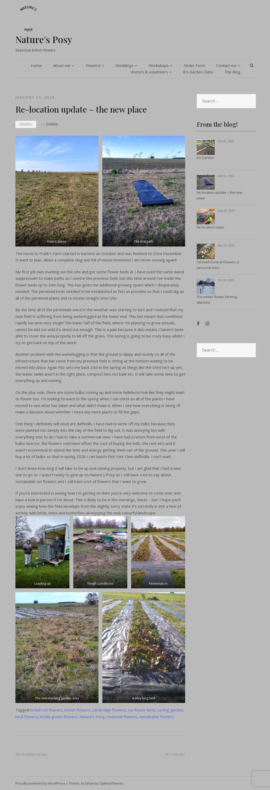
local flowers (26, 716)
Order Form (194, 65)
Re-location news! (31, 754)
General (25, 124)
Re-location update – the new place (219, 195)
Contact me (226, 65)
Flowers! (93, 65)
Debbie (52, 124)
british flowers (77, 709)
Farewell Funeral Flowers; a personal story (218, 265)
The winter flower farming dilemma (217, 299)
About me (61, 65)
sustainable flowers (156, 716)
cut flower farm (141, 709)
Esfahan (87, 783)
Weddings (124, 65)
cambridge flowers (109, 709)
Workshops (159, 65)
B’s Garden (175, 754)
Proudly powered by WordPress (40, 783)
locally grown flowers (58, 716)
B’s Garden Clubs (198, 71)
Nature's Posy (43, 39)
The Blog (232, 71)
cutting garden (170, 709)
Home (36, 65)
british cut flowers (46, 709)
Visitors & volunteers (149, 71)
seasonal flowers (122, 716)
